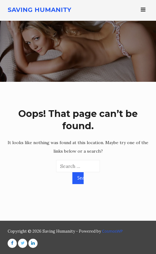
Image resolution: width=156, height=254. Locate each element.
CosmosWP (112, 231)
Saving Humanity (39, 9)
